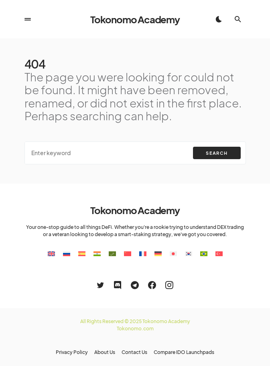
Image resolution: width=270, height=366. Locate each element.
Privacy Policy (72, 352)
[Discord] (118, 285)
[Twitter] (100, 285)
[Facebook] (152, 285)
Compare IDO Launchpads (184, 352)
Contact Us (134, 352)
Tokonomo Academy (135, 19)
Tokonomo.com (135, 329)
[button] (28, 19)
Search (216, 153)
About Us (104, 352)
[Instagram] (169, 285)
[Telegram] (135, 285)
